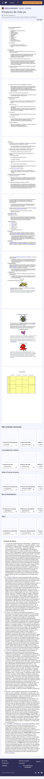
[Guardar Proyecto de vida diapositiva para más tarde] (16, 445)
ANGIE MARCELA (14, 8)
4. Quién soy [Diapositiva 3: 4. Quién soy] (8, 612)
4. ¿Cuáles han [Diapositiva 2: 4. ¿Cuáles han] (9, 577)
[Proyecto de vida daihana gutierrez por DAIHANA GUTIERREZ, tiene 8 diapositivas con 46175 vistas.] (28, 483)
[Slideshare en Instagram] (35, 772)
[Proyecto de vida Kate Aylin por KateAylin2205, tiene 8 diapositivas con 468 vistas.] (10, 483)
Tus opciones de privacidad (26, 766)
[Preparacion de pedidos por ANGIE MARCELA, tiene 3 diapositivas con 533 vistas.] (28, 505)
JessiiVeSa (6, 444)
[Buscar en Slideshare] (14, 2)
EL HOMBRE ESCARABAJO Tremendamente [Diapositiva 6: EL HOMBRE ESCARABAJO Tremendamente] (18, 723)
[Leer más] (39, 19)
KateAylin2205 (7, 488)
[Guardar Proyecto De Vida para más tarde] (33, 445)
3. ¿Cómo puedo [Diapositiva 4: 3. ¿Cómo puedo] (9, 650)
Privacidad (22, 763)
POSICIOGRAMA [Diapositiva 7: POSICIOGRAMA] (10, 753)
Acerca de (4, 760)
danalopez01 (7, 533)
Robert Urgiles (7, 466)
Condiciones (5, 763)
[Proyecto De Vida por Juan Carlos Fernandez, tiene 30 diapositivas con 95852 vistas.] (28, 438)
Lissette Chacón (25, 466)
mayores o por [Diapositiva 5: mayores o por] (9, 691)
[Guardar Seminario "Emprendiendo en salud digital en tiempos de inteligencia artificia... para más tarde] (33, 534)
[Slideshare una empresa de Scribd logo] (6, 3)
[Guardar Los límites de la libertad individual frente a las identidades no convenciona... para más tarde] (16, 534)
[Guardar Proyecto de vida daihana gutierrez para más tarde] (33, 489)
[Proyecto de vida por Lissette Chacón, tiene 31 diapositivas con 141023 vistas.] (28, 460)
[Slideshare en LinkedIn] (41, 772)
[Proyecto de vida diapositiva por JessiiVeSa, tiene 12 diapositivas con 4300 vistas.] (10, 438)
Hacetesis (42, 533)
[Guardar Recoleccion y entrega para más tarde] (16, 511)
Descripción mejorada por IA (8, 15)
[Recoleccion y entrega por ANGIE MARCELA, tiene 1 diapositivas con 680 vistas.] (10, 505)
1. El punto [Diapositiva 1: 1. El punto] (8, 543)
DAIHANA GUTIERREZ (27, 488)
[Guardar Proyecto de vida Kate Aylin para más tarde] (16, 489)
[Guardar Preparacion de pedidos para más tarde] (33, 511)
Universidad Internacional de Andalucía (27, 533)
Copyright (4, 765)
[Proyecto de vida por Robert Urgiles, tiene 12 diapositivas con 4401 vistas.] (10, 460)
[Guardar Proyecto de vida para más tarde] (16, 467)
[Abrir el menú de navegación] (3, 3)
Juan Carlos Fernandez (27, 444)
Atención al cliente (24, 760)
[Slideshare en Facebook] (38, 772)
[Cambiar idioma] (39, 761)
